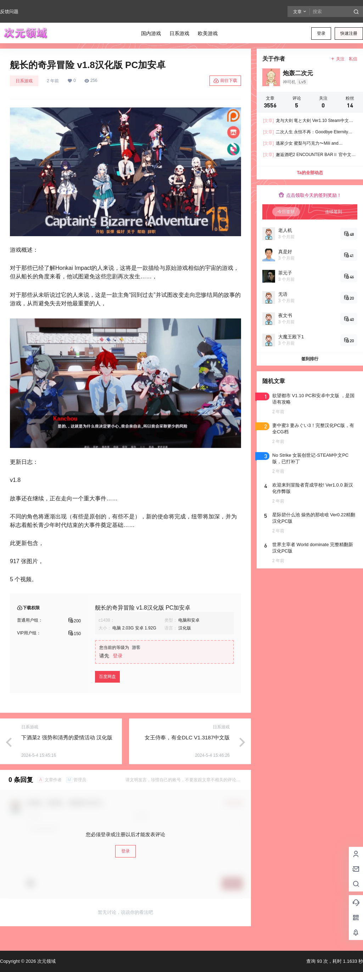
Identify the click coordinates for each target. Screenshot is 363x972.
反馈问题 (9, 11)
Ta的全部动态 (310, 172)
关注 (338, 58)
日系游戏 (24, 80)
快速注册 (348, 33)
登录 (321, 33)
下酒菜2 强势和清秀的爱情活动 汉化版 (66, 737)
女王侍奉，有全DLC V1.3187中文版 (187, 737)
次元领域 (46, 961)
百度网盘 (107, 676)
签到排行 (309, 358)
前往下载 (225, 81)
